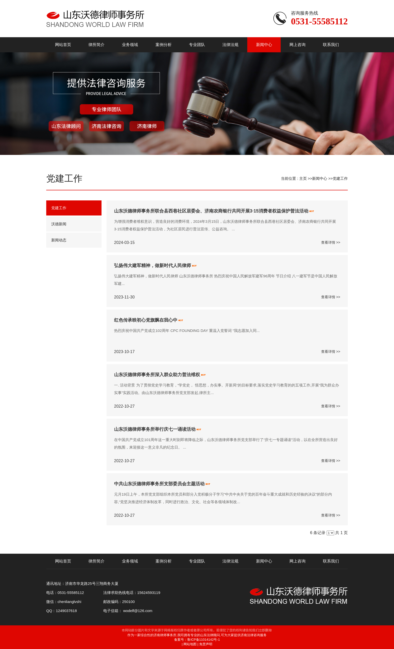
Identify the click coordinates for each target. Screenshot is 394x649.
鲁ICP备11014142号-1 (203, 639)
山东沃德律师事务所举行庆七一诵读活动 (154, 429)
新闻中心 (319, 178)
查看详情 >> (330, 242)
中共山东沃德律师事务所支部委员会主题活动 (159, 483)
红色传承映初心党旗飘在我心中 (145, 320)
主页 (303, 178)
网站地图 (189, 644)
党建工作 (340, 178)
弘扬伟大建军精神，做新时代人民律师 (152, 265)
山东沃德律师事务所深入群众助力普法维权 (157, 374)
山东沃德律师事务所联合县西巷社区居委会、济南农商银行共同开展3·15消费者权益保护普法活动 (211, 210)
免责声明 (205, 644)
